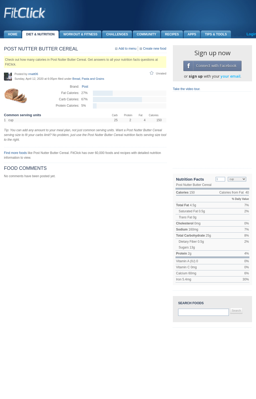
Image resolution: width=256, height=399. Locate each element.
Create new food (154, 48)
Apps (190, 34)
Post (85, 86)
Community (144, 34)
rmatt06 (33, 74)
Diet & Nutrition (38, 34)
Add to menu (127, 48)
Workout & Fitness (78, 34)
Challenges (115, 34)
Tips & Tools (214, 34)
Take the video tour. (186, 89)
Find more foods (15, 153)
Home (10, 34)
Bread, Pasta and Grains (88, 78)
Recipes (170, 34)
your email (230, 76)
